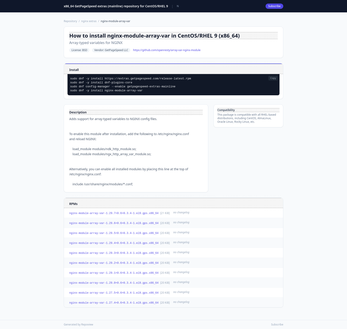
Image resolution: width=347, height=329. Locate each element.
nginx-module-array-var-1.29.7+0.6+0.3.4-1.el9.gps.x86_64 (113, 213)
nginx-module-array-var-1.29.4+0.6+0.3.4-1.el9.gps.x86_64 (113, 243)
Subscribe (274, 6)
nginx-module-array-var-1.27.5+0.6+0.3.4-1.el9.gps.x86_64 (113, 293)
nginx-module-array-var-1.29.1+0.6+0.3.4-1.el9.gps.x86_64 (113, 273)
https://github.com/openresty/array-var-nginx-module (166, 50)
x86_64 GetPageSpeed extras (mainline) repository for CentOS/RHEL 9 (116, 6)
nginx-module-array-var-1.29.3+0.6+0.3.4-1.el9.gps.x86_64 (113, 253)
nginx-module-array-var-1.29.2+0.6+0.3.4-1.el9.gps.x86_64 (113, 263)
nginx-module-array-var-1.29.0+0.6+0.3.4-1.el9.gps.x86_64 (113, 283)
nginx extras (88, 21)
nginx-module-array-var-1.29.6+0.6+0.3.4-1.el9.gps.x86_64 (113, 223)
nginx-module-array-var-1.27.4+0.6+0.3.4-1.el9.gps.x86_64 (113, 302)
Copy (273, 78)
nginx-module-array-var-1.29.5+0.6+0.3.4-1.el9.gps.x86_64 (113, 233)
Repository (70, 21)
